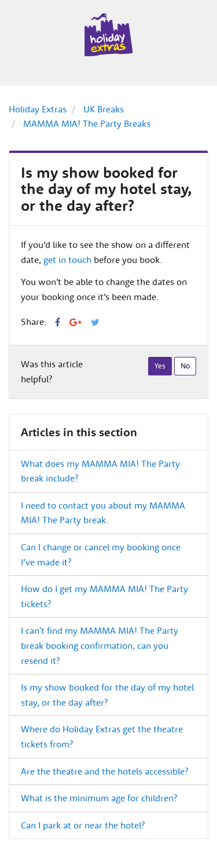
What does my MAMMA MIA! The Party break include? (100, 471)
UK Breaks (103, 109)
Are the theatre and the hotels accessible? (104, 771)
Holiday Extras (38, 109)
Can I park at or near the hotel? (83, 825)
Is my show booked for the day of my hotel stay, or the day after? (107, 694)
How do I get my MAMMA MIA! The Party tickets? (104, 596)
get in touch (67, 259)
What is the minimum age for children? (99, 798)
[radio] (160, 366)
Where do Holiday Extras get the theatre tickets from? (102, 736)
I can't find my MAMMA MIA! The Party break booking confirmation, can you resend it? (99, 645)
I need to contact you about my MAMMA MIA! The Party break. (103, 512)
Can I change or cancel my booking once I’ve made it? (101, 554)
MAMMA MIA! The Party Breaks (86, 123)
